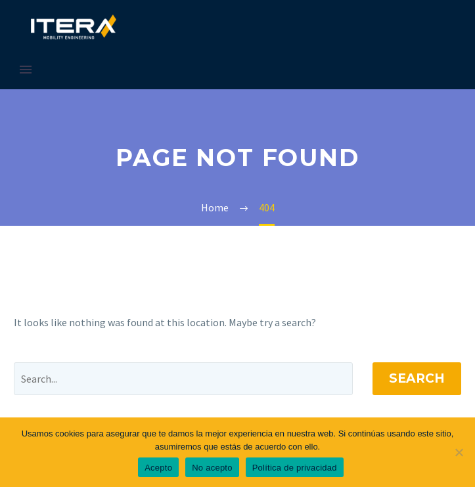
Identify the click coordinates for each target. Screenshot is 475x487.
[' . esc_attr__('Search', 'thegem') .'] (183, 378)
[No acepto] (458, 452)
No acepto (212, 468)
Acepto (158, 468)
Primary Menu (26, 70)
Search (417, 378)
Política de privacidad (294, 468)
